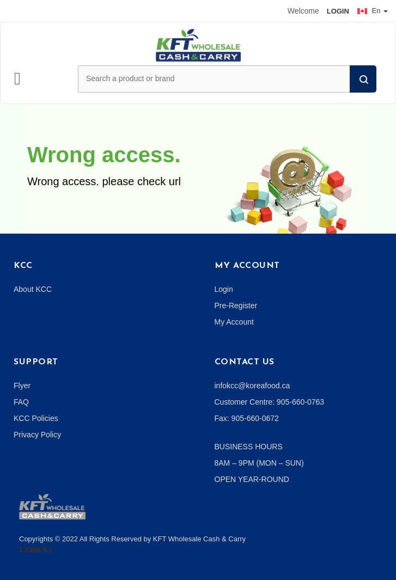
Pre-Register (236, 305)
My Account (234, 322)
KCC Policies (36, 418)
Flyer (22, 385)
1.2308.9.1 (35, 550)
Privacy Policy (37, 434)
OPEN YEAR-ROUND (252, 479)
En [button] (372, 11)
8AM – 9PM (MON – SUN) (259, 463)
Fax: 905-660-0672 (247, 418)
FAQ (21, 402)
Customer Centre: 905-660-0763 (270, 402)
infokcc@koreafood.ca (252, 385)
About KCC (33, 289)
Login (224, 289)
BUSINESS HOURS (249, 446)
